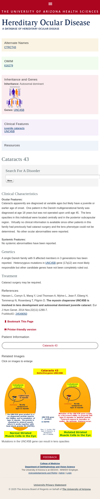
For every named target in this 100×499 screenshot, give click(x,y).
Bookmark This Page (20, 321)
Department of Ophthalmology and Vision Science (50, 467)
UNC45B (19, 110)
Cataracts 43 (50, 345)
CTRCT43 (10, 47)
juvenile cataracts (14, 128)
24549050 (21, 313)
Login (68, 473)
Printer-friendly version (21, 329)
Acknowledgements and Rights (42, 473)
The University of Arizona (76, 489)
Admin (62, 473)
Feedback (50, 457)
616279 (8, 65)
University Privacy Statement (50, 485)
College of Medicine (50, 463)
